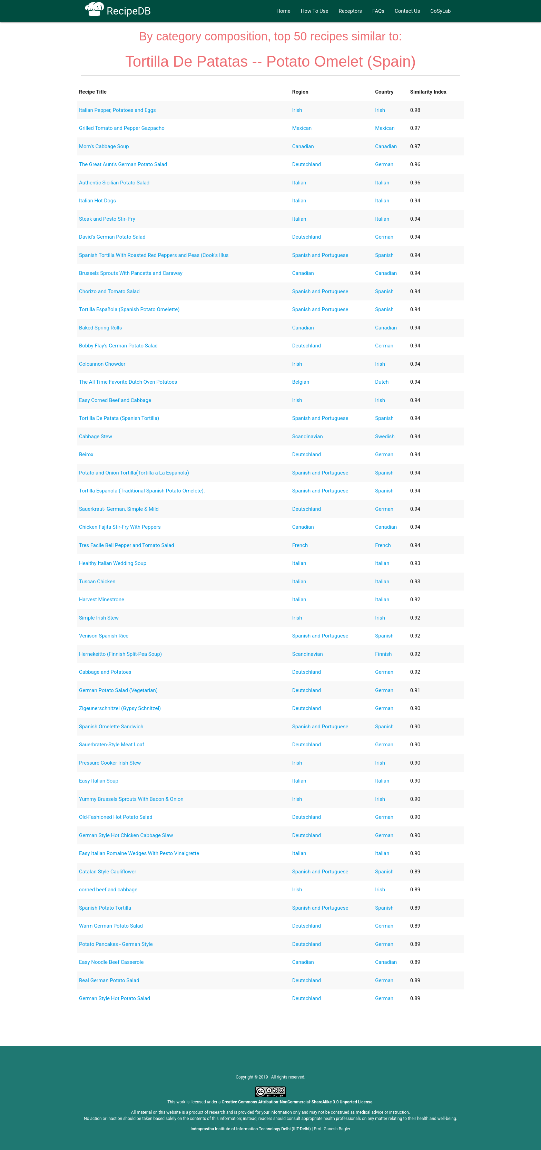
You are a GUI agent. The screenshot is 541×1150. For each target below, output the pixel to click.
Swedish (384, 436)
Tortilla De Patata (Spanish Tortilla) (119, 418)
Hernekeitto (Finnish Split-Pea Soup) (120, 654)
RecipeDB (118, 11)
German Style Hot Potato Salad (114, 998)
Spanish (384, 255)
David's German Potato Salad (112, 237)
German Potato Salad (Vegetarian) (118, 690)
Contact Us (407, 11)
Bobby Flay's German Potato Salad (118, 346)
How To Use (314, 11)
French (300, 545)
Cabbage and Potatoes (105, 672)
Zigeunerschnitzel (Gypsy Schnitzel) (120, 708)
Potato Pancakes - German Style (116, 944)
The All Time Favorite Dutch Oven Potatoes (128, 382)
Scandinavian (307, 436)
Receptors (350, 11)
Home (283, 11)
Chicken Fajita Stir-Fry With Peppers (120, 527)
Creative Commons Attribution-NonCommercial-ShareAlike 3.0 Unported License (297, 1102)
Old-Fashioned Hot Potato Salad (116, 817)
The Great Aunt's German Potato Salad (123, 164)
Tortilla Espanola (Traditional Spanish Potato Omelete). (142, 491)
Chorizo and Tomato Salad (109, 291)
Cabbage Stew (95, 436)
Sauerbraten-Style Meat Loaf (111, 744)
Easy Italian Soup (98, 781)
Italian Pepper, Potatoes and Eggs (117, 110)
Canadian (303, 146)
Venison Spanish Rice (103, 636)
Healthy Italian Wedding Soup (112, 563)
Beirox (86, 454)
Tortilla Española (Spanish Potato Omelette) (129, 309)
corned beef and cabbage (108, 890)
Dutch (381, 382)
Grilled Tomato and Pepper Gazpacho (122, 128)
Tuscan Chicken (97, 581)
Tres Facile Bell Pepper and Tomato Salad (126, 545)
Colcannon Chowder (102, 364)
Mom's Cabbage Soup (104, 146)
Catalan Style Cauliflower (107, 872)
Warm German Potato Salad (111, 926)
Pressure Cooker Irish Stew (110, 763)
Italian (299, 183)
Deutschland (306, 164)
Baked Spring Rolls (100, 328)
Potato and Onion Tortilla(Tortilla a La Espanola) (134, 473)
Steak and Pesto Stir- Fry (107, 219)
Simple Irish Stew (99, 618)
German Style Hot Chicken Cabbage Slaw (126, 835)
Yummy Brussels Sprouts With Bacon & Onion (131, 799)
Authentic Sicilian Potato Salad (114, 183)
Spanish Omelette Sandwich (111, 726)
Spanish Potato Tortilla (105, 908)
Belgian (300, 382)
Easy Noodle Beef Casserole (111, 962)
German (384, 164)
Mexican (302, 128)
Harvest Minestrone (101, 599)
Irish (297, 110)
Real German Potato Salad (109, 980)
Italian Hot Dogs (97, 201)
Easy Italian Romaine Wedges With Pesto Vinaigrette (139, 853)
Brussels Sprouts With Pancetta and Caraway (131, 273)
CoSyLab (441, 11)
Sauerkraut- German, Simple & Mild (119, 509)
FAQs (378, 11)
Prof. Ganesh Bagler (332, 1129)
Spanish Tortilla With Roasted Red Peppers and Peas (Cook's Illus (154, 255)
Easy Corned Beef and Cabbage (115, 400)
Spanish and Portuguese (320, 255)
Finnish (383, 654)
